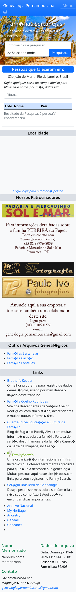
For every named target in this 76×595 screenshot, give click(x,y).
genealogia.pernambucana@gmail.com (30, 587)
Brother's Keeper (20, 380)
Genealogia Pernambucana (28, 5)
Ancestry (13, 515)
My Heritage (16, 510)
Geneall (13, 520)
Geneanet (14, 525)
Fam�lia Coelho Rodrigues (27, 401)
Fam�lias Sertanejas (23, 353)
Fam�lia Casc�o (20, 358)
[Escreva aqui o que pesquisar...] (38, 45)
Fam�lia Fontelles (21, 363)
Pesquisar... (60, 53)
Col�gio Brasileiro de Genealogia (32, 485)
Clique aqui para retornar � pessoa (38, 191)
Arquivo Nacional (20, 505)
